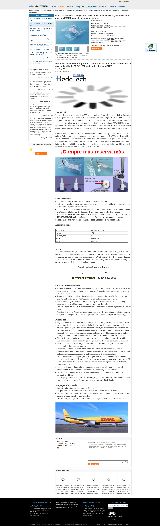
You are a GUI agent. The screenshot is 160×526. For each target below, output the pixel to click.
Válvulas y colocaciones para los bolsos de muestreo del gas (41, 62)
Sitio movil (111, 519)
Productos (36, 10)
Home (54, 7)
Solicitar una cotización (116, 7)
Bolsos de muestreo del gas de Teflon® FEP (53, 10)
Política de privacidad (36, 524)
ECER (127, 524)
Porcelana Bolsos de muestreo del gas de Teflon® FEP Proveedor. (61, 524)
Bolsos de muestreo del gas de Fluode (40, 58)
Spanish (127, 1)
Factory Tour (79, 7)
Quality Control (91, 7)
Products (61, 7)
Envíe (111, 508)
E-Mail (110, 516)
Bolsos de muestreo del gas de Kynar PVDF (40, 39)
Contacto (97, 48)
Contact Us (102, 7)
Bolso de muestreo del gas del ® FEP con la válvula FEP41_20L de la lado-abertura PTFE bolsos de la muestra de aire (73, 55)
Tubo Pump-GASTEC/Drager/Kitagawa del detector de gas (41, 29)
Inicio (30, 10)
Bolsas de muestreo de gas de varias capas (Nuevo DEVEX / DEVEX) (40, 34)
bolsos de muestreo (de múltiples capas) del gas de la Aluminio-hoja (39, 45)
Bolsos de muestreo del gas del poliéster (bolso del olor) (38, 53)
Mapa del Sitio (118, 516)
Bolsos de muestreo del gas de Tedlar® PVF (41, 19)
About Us (69, 7)
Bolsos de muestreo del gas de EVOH (40, 49)
